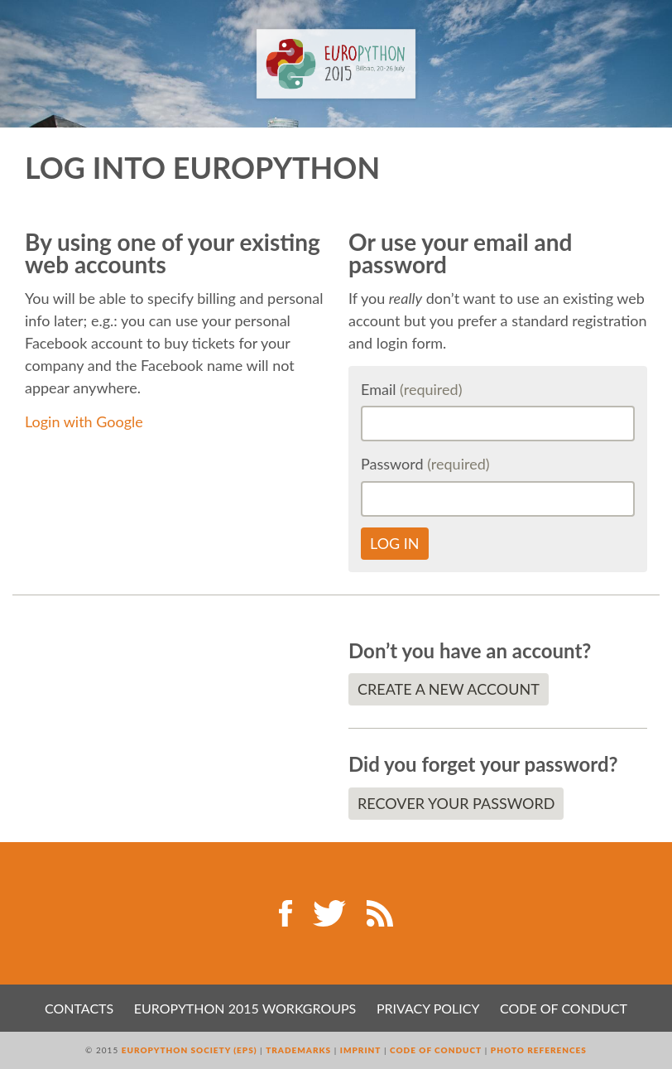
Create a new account (449, 689)
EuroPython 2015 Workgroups (245, 1008)
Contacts (79, 1008)
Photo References (539, 1050)
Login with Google (84, 421)
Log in (395, 543)
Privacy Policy (428, 1008)
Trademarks (298, 1050)
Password (425, 464)
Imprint (361, 1050)
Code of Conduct (563, 1008)
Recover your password (456, 803)
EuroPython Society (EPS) (189, 1050)
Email (411, 389)
